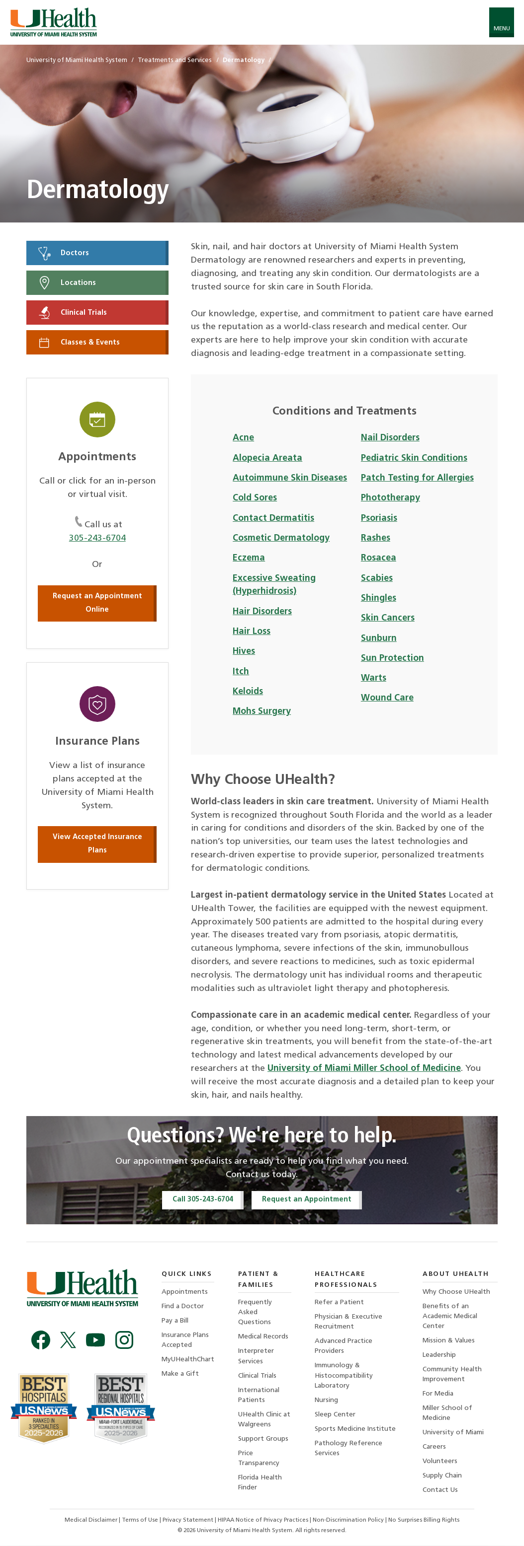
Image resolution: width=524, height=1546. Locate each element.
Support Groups (263, 1439)
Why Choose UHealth (456, 1292)
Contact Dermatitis (273, 518)
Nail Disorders (390, 438)
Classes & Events (78, 342)
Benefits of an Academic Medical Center (450, 1316)
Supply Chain (442, 1477)
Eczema (249, 558)
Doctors (63, 253)
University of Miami (453, 1433)
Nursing (326, 1401)
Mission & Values (449, 1341)
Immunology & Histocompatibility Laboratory (344, 1376)
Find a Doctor (183, 1306)
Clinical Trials (72, 312)
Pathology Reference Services (348, 1449)
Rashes (375, 538)
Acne (243, 438)
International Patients (258, 1395)
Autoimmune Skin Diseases (290, 478)
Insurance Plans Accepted (185, 1340)
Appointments (185, 1292)
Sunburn (379, 638)
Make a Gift (180, 1374)
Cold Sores (255, 498)
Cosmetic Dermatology (281, 538)
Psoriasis (379, 518)
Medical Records (263, 1337)
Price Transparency (258, 1459)
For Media (438, 1394)
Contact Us (440, 1491)
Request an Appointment (306, 1199)
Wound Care (387, 698)
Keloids (248, 692)
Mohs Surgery (262, 711)
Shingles (378, 598)
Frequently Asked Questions (255, 1313)
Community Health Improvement (452, 1375)
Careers (434, 1448)
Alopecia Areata (267, 458)
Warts (373, 678)
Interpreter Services (256, 1356)
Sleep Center (335, 1415)
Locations (66, 283)
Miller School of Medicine (447, 1413)
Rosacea (378, 558)
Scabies (377, 578)
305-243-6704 (97, 538)
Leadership (439, 1355)
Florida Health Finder (260, 1483)
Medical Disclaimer (92, 1521)
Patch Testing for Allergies (417, 478)
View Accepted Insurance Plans (97, 844)
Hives (244, 651)
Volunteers (440, 1462)
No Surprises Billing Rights (423, 1521)
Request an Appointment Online (97, 603)
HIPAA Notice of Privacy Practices (263, 1521)
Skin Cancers (388, 618)
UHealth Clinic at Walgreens (264, 1420)
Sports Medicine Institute (355, 1429)
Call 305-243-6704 (203, 1199)
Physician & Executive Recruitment (348, 1322)
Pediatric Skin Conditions (414, 458)
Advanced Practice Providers (343, 1346)
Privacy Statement (189, 1521)
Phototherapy (390, 498)
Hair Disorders (262, 612)
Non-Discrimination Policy (348, 1521)
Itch (241, 672)
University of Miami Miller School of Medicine (364, 1068)
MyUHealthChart (188, 1360)
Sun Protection (392, 658)
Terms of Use (141, 1521)
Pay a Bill (175, 1321)
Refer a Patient (339, 1303)
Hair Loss (251, 632)
